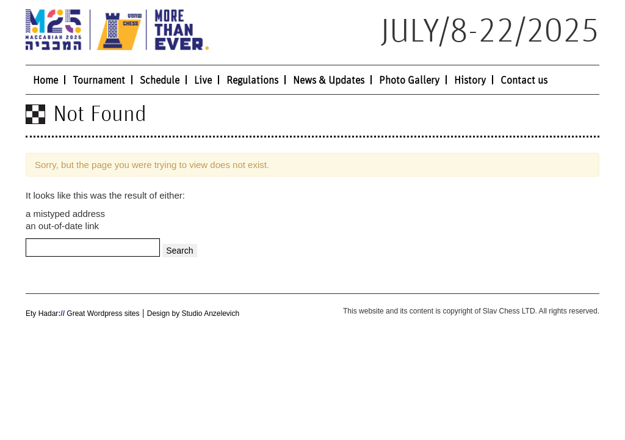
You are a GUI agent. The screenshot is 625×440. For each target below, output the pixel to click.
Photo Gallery (409, 80)
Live (203, 80)
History (470, 80)
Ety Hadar (42, 313)
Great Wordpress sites (102, 313)
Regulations (252, 80)
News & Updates (328, 80)
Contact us (523, 80)
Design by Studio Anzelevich (193, 313)
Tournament (99, 80)
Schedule (159, 80)
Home (45, 80)
